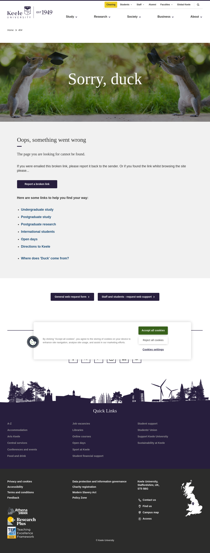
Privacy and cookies (19, 481)
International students (38, 231)
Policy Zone (79, 497)
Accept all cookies (153, 327)
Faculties (166, 3)
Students (126, 3)
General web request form (72, 296)
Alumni (152, 3)
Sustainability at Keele (151, 442)
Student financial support (87, 455)
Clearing (111, 3)
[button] (198, 3)
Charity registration (84, 486)
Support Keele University (153, 436)
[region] (112, 338)
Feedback (13, 497)
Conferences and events (22, 449)
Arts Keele (13, 436)
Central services (17, 442)
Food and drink (16, 455)
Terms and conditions (20, 492)
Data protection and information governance (99, 481)
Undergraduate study (37, 209)
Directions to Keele (35, 246)
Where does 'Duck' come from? (45, 258)
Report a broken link (37, 184)
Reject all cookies (153, 339)
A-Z (9, 423)
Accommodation (17, 430)
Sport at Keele (81, 449)
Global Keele (184, 3)
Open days (29, 239)
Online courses (81, 436)
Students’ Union (147, 430)
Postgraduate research (38, 224)
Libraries (77, 430)
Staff (141, 3)
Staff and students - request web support (128, 296)
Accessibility (13, 18)
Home (10, 29)
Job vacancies (81, 423)
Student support (147, 423)
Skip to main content (19, 18)
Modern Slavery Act (84, 492)
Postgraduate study (36, 217)
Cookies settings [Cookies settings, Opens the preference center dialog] (153, 349)
